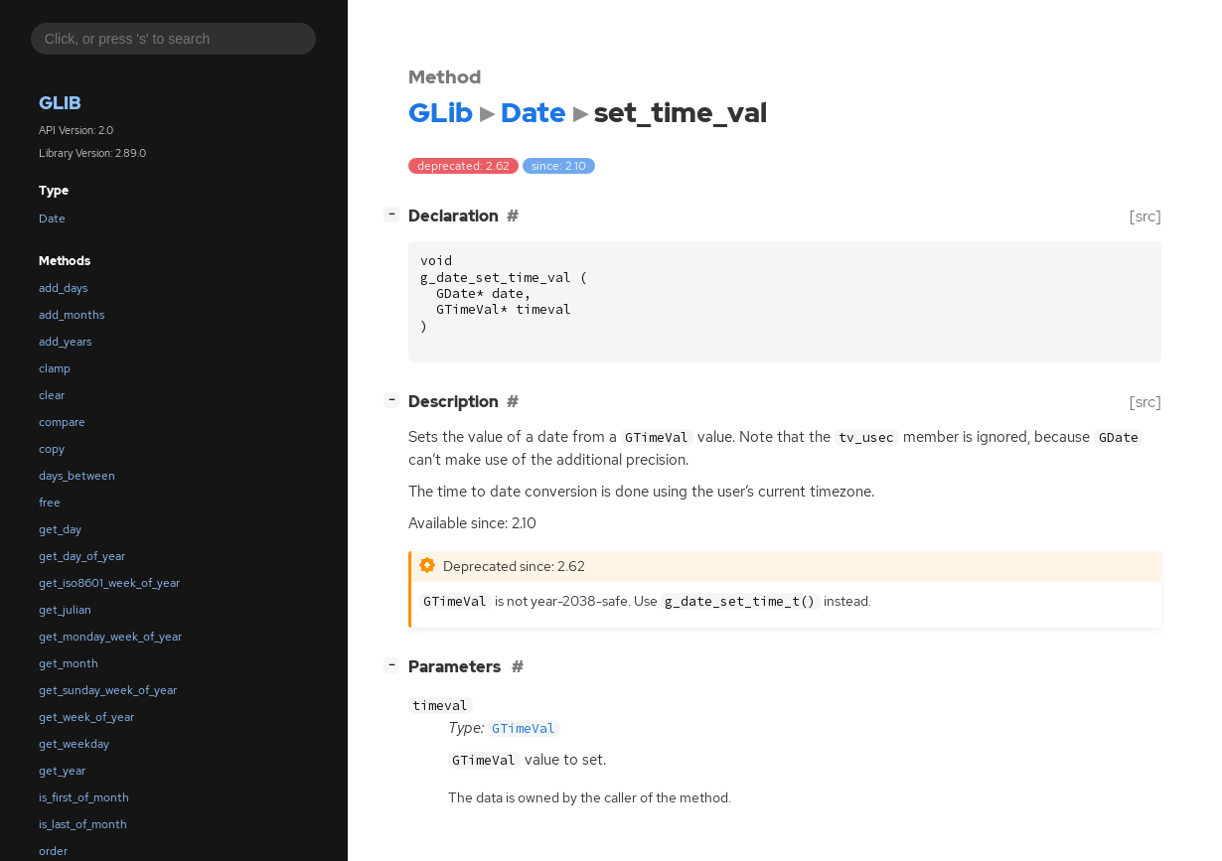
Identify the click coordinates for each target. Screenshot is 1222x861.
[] (395, 214)
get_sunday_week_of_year (108, 690)
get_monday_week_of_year (110, 637)
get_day (60, 529)
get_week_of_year (86, 717)
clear (52, 395)
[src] (1145, 216)
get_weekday (74, 744)
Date (52, 218)
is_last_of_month (83, 824)
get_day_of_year (82, 556)
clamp (55, 368)
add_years (65, 342)
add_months (71, 315)
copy (52, 449)
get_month (68, 663)
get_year (62, 771)
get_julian (65, 610)
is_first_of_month (84, 797)
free (50, 502)
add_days (63, 288)
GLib (60, 102)
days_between (77, 476)
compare (62, 422)
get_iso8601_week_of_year (109, 583)
